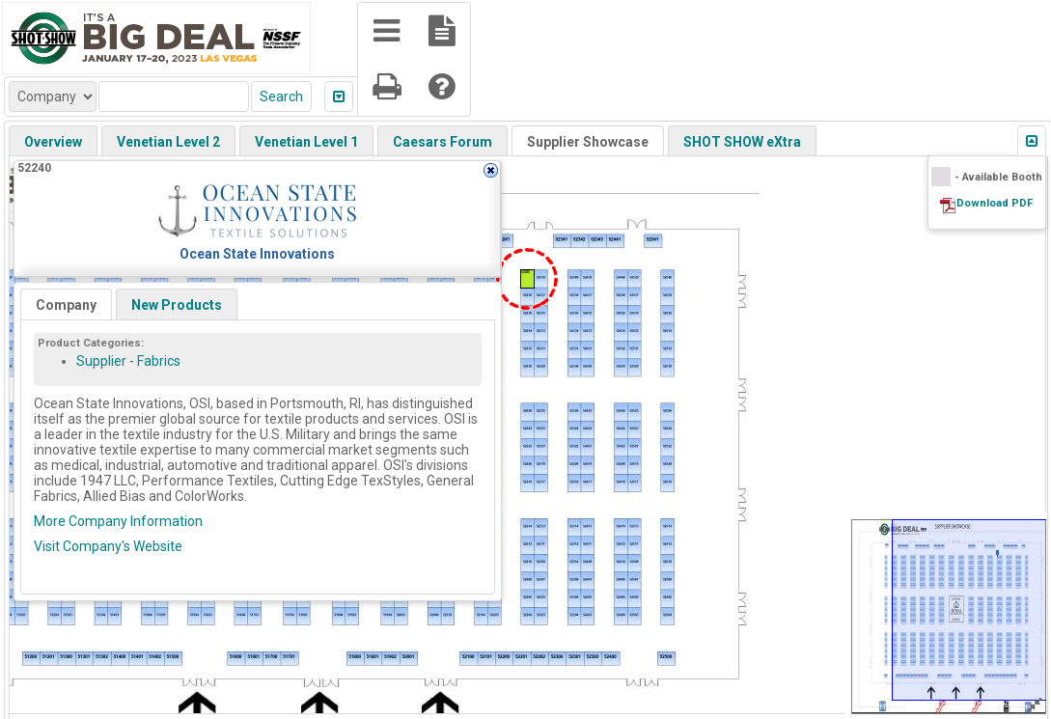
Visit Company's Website (108, 546)
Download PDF (994, 203)
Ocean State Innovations (257, 254)
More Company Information (118, 521)
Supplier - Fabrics (128, 361)
